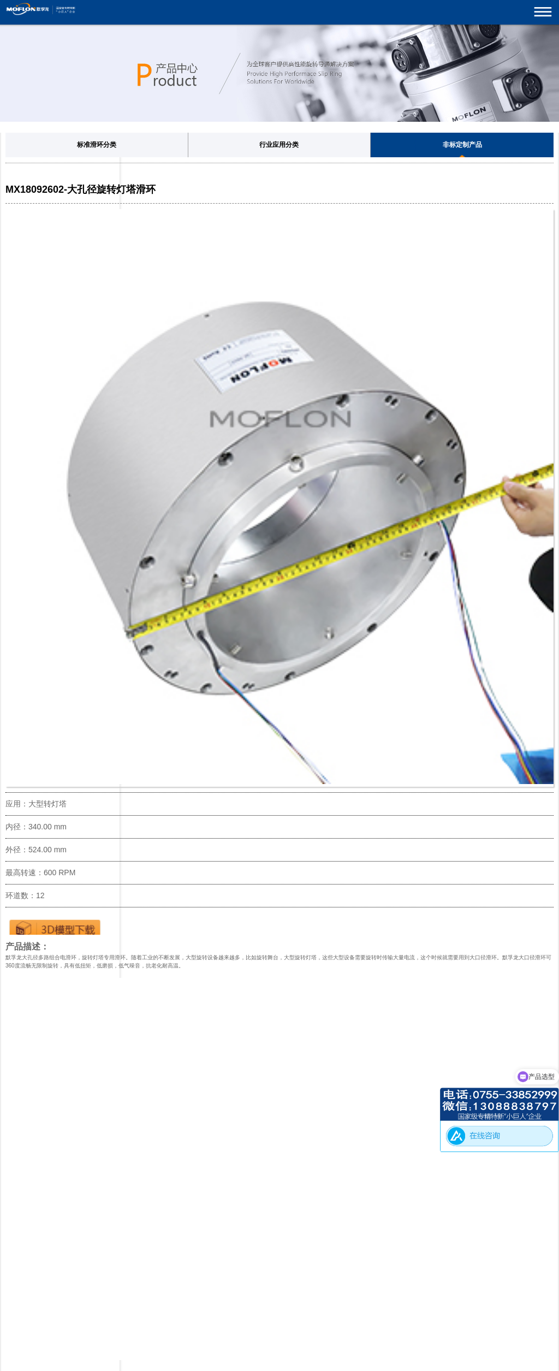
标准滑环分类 (96, 145)
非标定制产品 (462, 145)
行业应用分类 (279, 145)
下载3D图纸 (55, 926)
